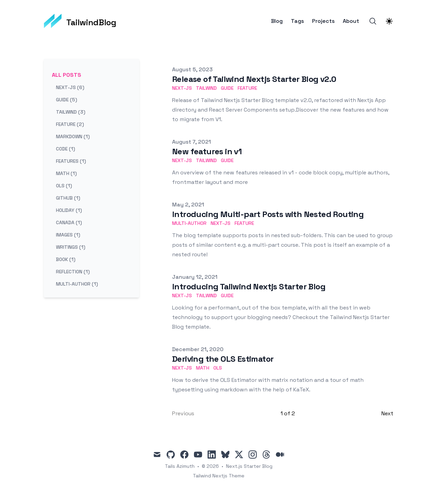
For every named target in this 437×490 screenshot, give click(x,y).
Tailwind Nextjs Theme (218, 476)
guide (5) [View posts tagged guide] (66, 100)
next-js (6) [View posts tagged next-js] (70, 87)
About (351, 21)
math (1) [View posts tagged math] (66, 173)
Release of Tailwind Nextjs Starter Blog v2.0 (254, 79)
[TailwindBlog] (80, 21)
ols (217, 368)
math (202, 368)
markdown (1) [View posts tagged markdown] (73, 136)
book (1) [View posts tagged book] (65, 259)
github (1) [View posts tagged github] (68, 198)
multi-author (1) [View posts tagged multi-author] (77, 284)
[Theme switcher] (389, 21)
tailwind (206, 88)
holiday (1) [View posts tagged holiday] (69, 210)
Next (387, 413)
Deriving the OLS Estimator (222, 359)
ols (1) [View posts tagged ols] (64, 186)
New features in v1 (207, 151)
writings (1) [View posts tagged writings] (70, 247)
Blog (277, 21)
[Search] (373, 21)
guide (227, 88)
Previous (183, 413)
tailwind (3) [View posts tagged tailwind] (70, 112)
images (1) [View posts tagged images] (68, 235)
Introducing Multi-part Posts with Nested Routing (268, 214)
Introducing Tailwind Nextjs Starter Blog (248, 286)
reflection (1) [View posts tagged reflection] (73, 272)
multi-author (189, 223)
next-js (182, 88)
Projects (323, 21)
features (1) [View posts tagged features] (71, 161)
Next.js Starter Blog (249, 466)
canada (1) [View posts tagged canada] (69, 222)
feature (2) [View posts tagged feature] (70, 124)
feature (247, 88)
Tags (297, 21)
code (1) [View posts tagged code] (65, 149)
